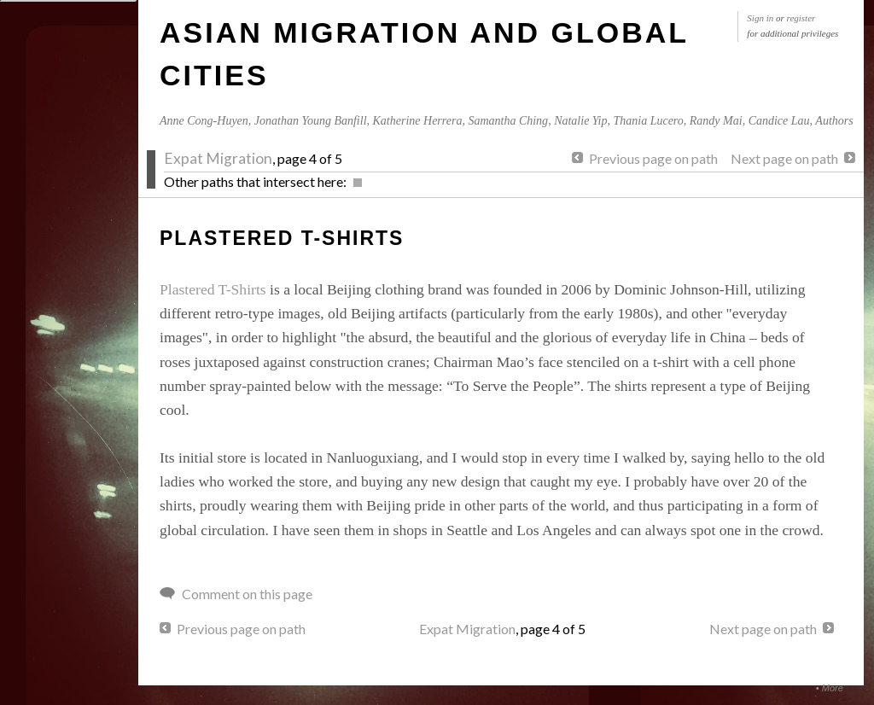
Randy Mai (716, 120)
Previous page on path (653, 158)
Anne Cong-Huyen (204, 120)
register (801, 18)
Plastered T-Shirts (213, 289)
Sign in (760, 18)
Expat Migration (218, 158)
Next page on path (784, 158)
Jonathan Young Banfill (310, 120)
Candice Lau (779, 120)
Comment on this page (247, 594)
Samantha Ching (508, 120)
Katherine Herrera (418, 120)
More (832, 688)
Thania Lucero (648, 120)
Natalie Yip (580, 120)
